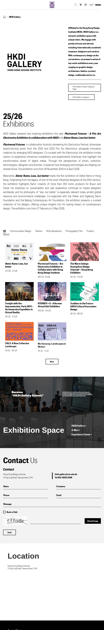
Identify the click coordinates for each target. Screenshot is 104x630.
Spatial (6, 234)
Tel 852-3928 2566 (63, 477)
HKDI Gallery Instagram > (81, 96)
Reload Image (92, 521)
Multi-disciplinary (54, 230)
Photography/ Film (74, 230)
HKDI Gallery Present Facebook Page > (84, 86)
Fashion (38, 230)
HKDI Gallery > (79, 425)
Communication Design (20, 230)
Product (90, 230)
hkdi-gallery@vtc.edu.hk (66, 474)
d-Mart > (76, 429)
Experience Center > (82, 434)
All (4, 230)
